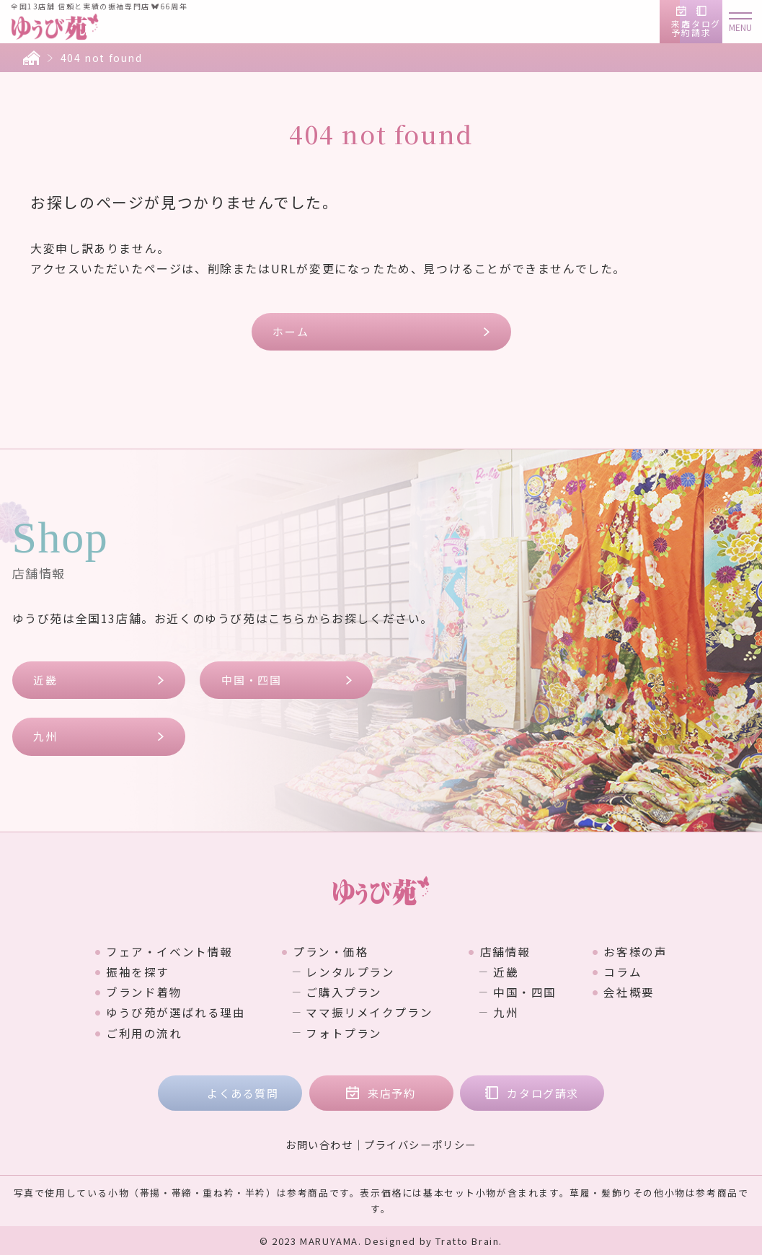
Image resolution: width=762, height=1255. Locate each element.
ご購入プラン (344, 991)
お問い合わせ (319, 1143)
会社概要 (630, 991)
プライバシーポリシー (420, 1143)
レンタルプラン (350, 971)
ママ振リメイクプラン (369, 1012)
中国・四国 (251, 679)
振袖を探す (136, 971)
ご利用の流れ (143, 1032)
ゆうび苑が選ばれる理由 (174, 1012)
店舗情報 (505, 951)
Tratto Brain (467, 1240)
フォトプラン (344, 1032)
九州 (46, 736)
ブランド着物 (143, 991)
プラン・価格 (330, 951)
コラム (624, 971)
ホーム (291, 331)
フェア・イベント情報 (168, 951)
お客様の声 (636, 951)
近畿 (46, 679)
